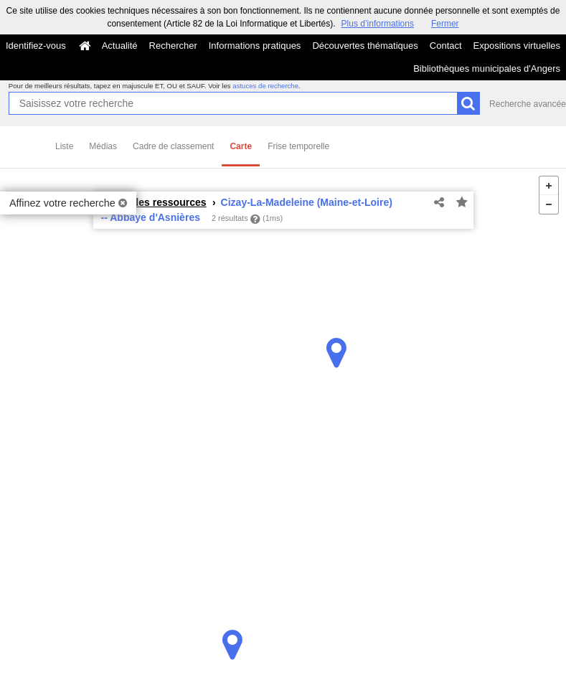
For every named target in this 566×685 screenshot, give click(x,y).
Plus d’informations (377, 24)
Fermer (445, 24)
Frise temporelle (298, 146)
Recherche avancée (527, 104)
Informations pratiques (255, 45)
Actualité (120, 45)
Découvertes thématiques (365, 45)
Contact (446, 45)
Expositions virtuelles (516, 45)
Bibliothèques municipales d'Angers (486, 68)
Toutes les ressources (154, 202)
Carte (241, 146)
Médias (103, 146)
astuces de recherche (265, 86)
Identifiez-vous (36, 45)
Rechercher (173, 45)
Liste (64, 146)
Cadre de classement (173, 146)
